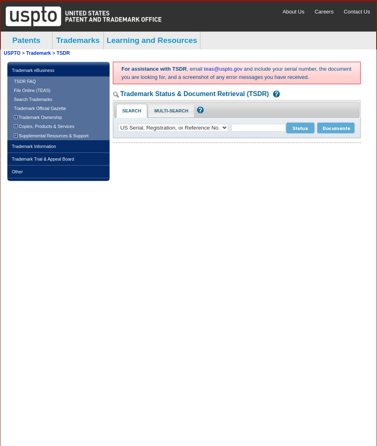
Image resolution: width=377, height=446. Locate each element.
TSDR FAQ (25, 81)
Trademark (38, 53)
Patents (26, 40)
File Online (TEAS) (32, 90)
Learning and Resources (152, 40)
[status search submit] (300, 128)
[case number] (258, 128)
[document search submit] (335, 128)
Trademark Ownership (38, 117)
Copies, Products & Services (44, 126)
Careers (323, 12)
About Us (293, 12)
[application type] (173, 128)
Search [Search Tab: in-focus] (131, 110)
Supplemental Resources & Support (51, 135)
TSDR (63, 53)
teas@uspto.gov (223, 69)
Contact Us (357, 12)
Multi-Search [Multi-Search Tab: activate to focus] (171, 110)
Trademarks (78, 40)
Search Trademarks (33, 99)
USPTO (12, 53)
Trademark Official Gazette (40, 108)
